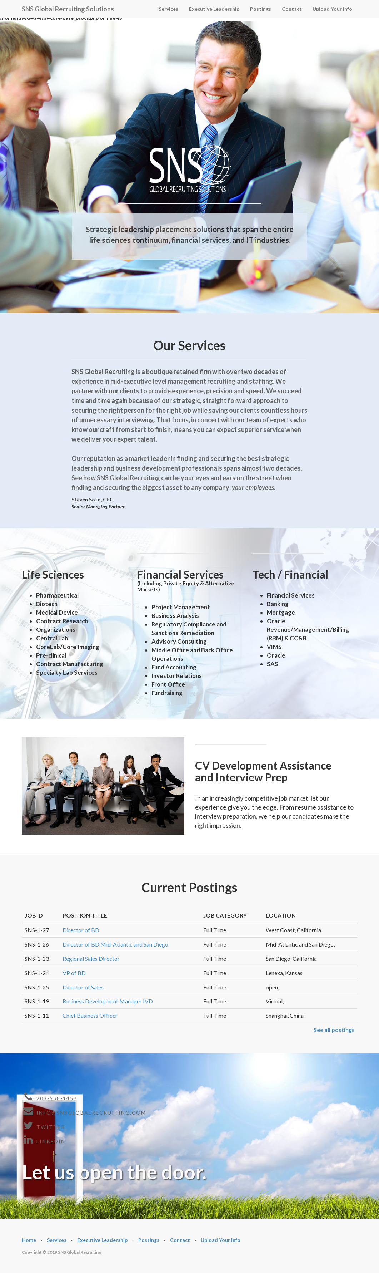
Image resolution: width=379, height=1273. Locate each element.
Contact (292, 9)
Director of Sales (83, 987)
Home (29, 1240)
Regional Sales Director (91, 958)
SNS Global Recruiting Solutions (68, 8)
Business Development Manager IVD (108, 1001)
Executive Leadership (214, 9)
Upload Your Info (332, 9)
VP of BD (74, 972)
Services (168, 9)
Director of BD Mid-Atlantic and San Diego (115, 944)
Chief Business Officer (90, 1015)
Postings (260, 9)
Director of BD (81, 930)
